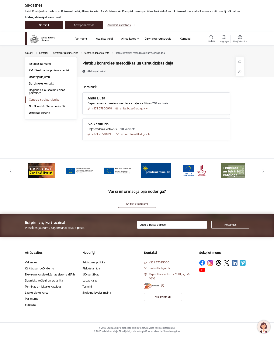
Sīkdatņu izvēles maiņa (96, 292)
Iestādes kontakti (40, 63)
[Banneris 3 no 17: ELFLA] (79, 170)
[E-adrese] (151, 285)
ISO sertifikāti (90, 274)
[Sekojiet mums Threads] (218, 263)
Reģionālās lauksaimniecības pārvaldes (47, 91)
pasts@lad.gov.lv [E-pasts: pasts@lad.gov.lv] (159, 268)
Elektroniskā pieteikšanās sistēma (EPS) (50, 274)
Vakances (31, 262)
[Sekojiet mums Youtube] (202, 269)
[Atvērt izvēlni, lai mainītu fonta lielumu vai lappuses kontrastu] (240, 39)
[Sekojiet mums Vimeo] (243, 263)
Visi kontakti (163, 297)
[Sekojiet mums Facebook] (202, 263)
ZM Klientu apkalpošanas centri (49, 70)
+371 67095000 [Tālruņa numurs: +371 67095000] (159, 262)
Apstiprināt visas (84, 25)
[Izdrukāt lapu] (240, 62)
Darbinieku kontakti (41, 83)
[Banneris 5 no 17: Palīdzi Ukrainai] (156, 170)
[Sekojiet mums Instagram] (210, 263)
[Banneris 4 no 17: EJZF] (117, 170)
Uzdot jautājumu (39, 77)
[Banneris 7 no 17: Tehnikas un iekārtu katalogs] (233, 170)
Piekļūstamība (91, 268)
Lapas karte (89, 280)
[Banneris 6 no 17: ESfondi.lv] (194, 170)
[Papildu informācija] (162, 285)
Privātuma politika (93, 262)
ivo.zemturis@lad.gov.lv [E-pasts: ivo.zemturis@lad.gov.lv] (135, 134)
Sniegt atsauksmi (137, 203)
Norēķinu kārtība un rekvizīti (47, 106)
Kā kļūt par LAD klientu (39, 268)
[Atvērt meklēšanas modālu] (211, 39)
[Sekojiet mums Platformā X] (226, 263)
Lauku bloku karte (36, 292)
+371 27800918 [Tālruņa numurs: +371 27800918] (102, 108)
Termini (87, 286)
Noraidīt (44, 25)
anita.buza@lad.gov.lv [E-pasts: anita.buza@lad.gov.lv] (133, 108)
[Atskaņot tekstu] (97, 71)
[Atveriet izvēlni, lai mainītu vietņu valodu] (224, 39)
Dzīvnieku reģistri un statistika (44, 280)
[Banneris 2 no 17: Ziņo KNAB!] (41, 170)
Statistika (30, 304)
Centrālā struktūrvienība (44, 99)
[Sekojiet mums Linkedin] (235, 263)
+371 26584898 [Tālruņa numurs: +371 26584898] (102, 134)
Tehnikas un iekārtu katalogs (43, 286)
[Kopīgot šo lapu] (240, 71)
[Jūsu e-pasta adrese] (172, 225)
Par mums (31, 298)
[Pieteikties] (230, 225)
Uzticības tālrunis (39, 113)
